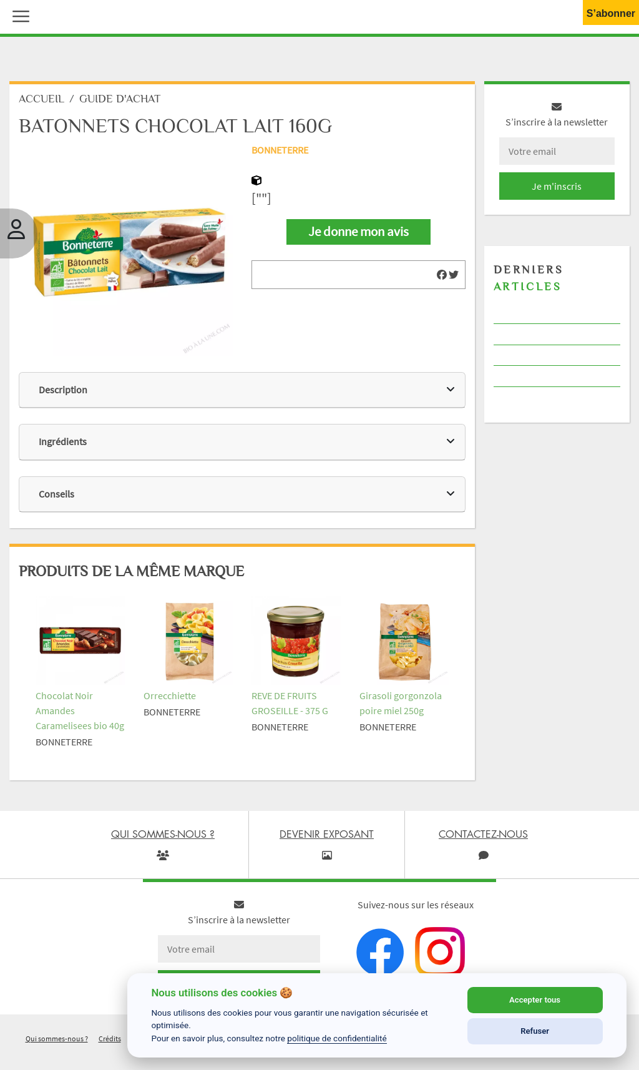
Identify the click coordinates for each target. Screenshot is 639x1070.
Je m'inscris (557, 186)
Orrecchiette (170, 695)
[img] (442, 275)
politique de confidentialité (337, 1038)
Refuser (534, 1031)
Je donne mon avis (358, 231)
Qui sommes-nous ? (57, 1038)
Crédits (110, 1038)
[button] (18, 15)
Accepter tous (534, 999)
